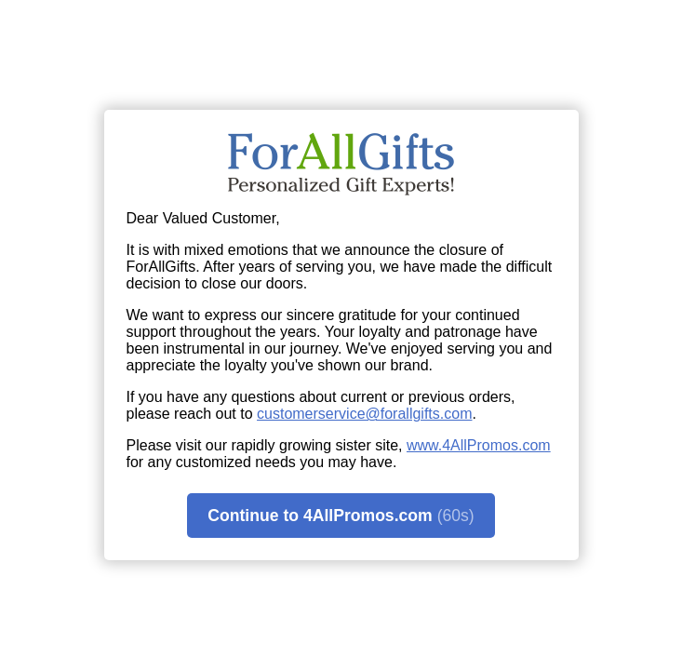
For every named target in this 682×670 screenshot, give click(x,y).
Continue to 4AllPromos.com (340, 516)
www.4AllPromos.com (479, 445)
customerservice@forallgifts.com (364, 414)
